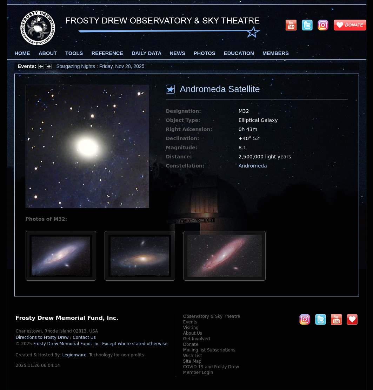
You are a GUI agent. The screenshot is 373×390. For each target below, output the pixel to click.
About (48, 53)
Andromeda (253, 166)
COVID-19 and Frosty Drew (211, 366)
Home (22, 53)
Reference (107, 53)
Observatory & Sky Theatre (211, 316)
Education (239, 53)
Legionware (74, 355)
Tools (74, 53)
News (177, 53)
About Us (192, 333)
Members (275, 53)
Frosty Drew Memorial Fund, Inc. (100, 343)
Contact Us (84, 337)
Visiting (191, 327)
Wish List (192, 355)
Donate (191, 344)
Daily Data (146, 53)
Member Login (198, 372)
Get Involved (196, 338)
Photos (204, 53)
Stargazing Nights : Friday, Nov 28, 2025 (100, 66)
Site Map (192, 361)
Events (190, 322)
